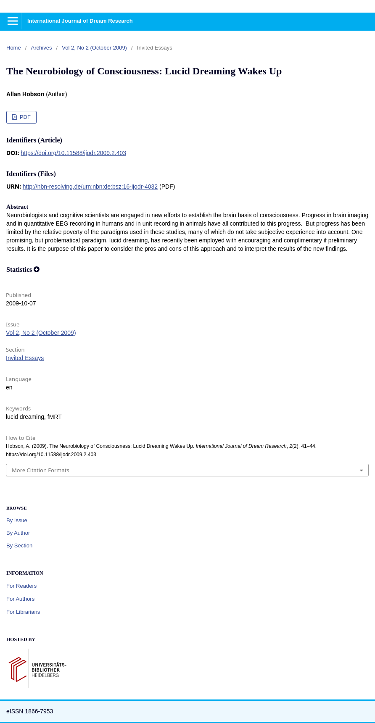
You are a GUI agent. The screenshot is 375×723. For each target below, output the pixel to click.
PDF (24, 117)
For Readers (21, 586)
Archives (41, 48)
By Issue (16, 520)
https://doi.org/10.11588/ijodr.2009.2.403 (73, 153)
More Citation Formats (40, 470)
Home (13, 48)
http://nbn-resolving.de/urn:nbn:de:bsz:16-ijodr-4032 (90, 186)
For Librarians (23, 612)
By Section (19, 545)
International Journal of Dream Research (80, 21)
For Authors (20, 599)
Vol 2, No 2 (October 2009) (94, 48)
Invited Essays (25, 358)
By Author (18, 533)
